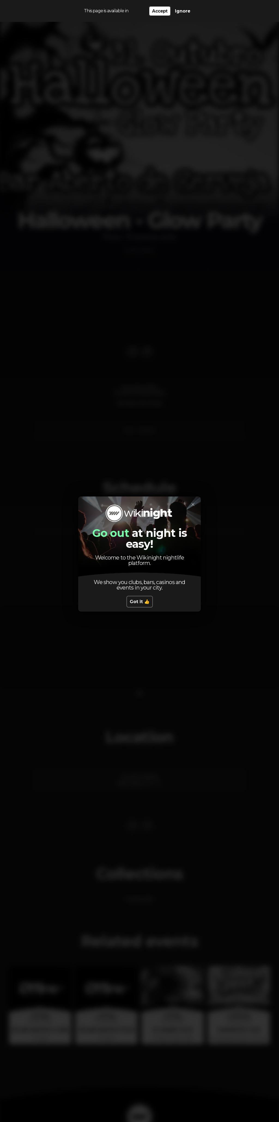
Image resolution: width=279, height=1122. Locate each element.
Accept (159, 11)
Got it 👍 (140, 601)
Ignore (182, 11)
